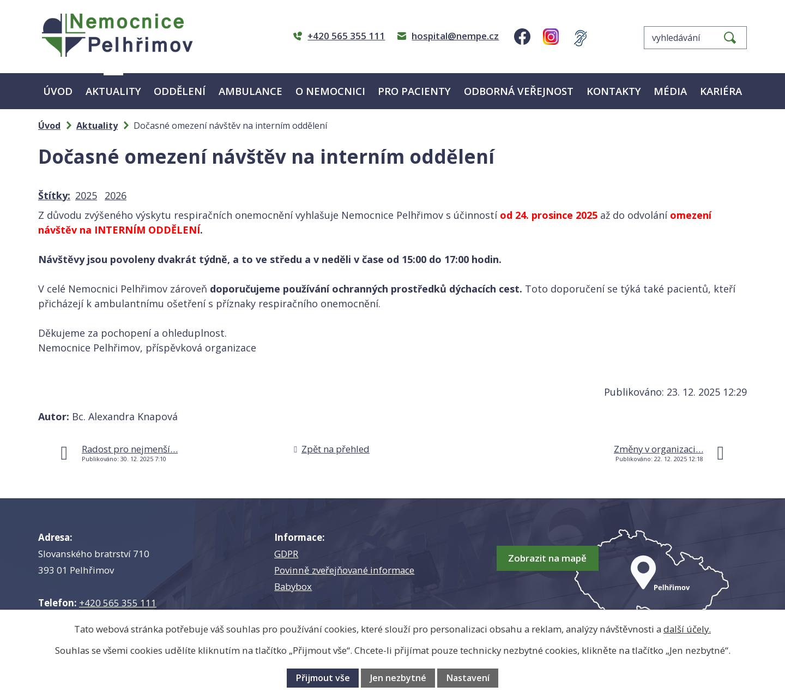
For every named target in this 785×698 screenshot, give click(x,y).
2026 (115, 195)
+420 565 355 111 (117, 602)
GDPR (286, 553)
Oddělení (180, 91)
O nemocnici (330, 91)
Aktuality (113, 91)
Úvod (58, 91)
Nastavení (468, 678)
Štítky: (54, 195)
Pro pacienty (414, 91)
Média (670, 91)
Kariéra (721, 91)
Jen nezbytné (398, 678)
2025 (86, 195)
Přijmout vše (322, 678)
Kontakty (614, 91)
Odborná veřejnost (518, 91)
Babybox (293, 586)
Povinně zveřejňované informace (344, 570)
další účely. (687, 629)
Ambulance (250, 91)
